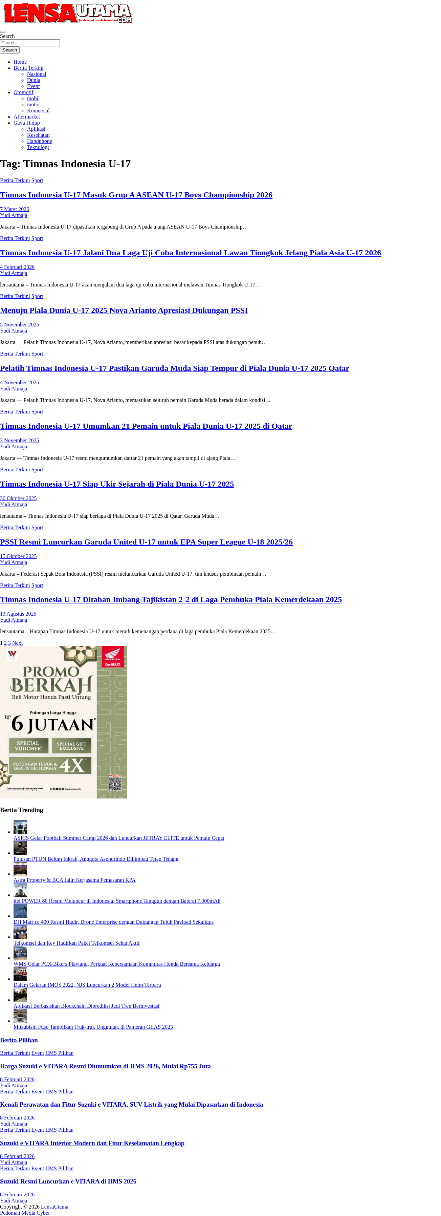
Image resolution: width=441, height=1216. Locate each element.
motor (33, 104)
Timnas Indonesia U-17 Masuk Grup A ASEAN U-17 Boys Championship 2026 (136, 194)
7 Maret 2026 (14, 209)
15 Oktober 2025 (18, 556)
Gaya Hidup (27, 123)
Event (33, 86)
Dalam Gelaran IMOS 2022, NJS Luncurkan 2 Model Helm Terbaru (87, 985)
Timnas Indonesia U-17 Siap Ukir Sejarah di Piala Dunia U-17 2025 (117, 483)
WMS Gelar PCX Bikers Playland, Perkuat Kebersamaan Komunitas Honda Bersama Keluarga (117, 964)
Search (7, 36)
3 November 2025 (19, 440)
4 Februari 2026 (17, 267)
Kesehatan (38, 135)
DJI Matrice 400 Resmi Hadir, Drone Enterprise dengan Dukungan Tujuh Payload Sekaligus (114, 922)
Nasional (36, 74)
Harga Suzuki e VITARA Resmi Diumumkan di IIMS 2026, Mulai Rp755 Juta (105, 1066)
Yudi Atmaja (13, 215)
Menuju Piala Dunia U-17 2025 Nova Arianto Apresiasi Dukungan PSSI (124, 310)
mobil (33, 98)
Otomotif (24, 92)
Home (20, 62)
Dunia (33, 80)
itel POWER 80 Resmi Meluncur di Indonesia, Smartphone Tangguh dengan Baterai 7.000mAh (117, 901)
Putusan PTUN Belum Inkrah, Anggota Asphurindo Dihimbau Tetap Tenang (96, 859)
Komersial (38, 110)
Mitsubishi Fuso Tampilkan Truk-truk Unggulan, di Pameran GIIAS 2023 (93, 1027)
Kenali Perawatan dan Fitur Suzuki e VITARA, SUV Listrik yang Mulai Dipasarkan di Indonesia (131, 1104)
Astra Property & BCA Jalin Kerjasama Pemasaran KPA (75, 880)
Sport (37, 180)
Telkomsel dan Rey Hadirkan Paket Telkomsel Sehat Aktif (77, 943)
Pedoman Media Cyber (25, 1213)
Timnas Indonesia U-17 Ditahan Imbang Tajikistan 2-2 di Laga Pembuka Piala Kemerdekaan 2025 (171, 599)
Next (17, 643)
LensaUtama (54, 1207)
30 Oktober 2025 (18, 498)
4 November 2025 (19, 382)
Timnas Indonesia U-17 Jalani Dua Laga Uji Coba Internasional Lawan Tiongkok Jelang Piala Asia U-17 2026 (190, 252)
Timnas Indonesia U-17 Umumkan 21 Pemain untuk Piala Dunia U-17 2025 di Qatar (146, 426)
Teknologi (38, 147)
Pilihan (65, 1053)
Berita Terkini (29, 68)
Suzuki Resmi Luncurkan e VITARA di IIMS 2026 (68, 1181)
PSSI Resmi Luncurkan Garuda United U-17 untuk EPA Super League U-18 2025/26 (146, 541)
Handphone (39, 141)
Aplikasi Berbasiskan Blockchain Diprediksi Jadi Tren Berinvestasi (86, 1006)
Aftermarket (27, 117)
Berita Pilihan (19, 1040)
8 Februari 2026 (17, 1079)
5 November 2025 (19, 324)
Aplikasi (36, 129)
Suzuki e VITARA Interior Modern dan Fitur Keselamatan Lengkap (92, 1143)
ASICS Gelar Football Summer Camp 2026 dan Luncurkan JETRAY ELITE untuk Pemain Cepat (119, 838)
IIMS (51, 1053)
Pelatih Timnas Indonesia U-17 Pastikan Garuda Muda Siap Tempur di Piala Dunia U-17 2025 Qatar (174, 368)
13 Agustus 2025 (18, 614)
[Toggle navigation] (2, 32)
